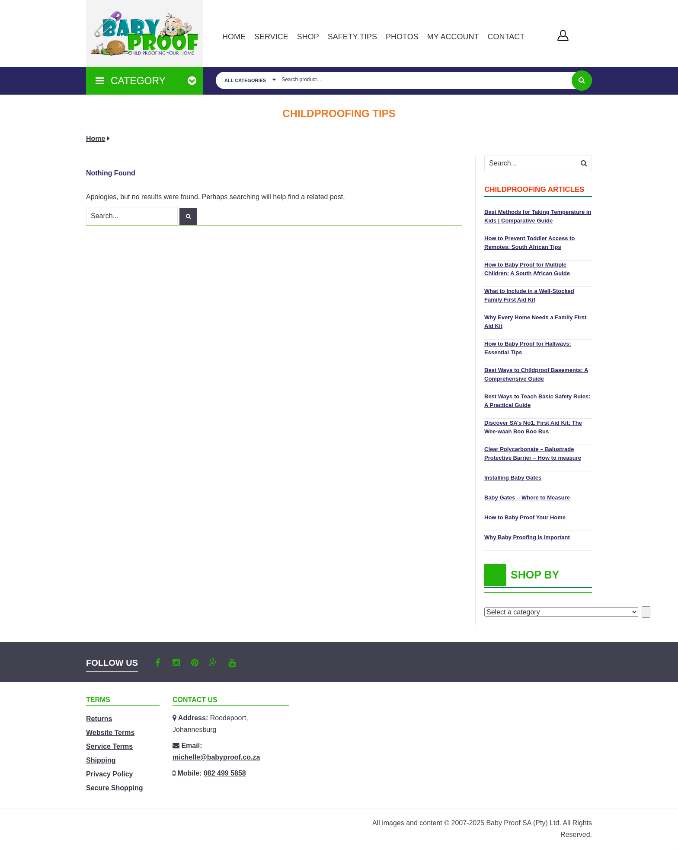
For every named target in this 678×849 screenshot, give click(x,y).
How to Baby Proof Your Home (525, 517)
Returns (99, 718)
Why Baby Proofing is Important (527, 537)
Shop (308, 36)
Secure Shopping (114, 788)
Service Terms (109, 746)
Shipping (100, 760)
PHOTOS (402, 36)
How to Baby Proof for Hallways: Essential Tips (527, 348)
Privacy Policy (109, 774)
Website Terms (110, 732)
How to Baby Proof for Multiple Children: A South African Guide (527, 269)
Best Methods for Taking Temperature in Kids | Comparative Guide (537, 216)
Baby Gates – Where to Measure (527, 497)
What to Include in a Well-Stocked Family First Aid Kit (529, 295)
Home (234, 36)
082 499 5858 (225, 773)
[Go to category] (646, 612)
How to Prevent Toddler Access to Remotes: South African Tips (529, 242)
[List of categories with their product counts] (561, 612)
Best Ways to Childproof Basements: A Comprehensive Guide (536, 374)
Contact (505, 36)
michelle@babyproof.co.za (216, 757)
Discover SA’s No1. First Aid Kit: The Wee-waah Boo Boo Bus (533, 427)
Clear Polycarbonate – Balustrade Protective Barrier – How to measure (532, 453)
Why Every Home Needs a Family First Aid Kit (535, 321)
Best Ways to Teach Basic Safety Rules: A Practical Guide (537, 400)
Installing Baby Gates (512, 477)
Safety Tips (352, 36)
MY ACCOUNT (453, 36)
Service (271, 36)
